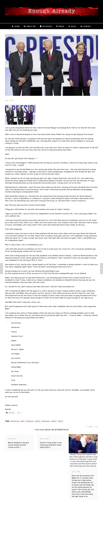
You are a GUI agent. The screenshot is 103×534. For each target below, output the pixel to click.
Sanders (53, 421)
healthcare (29, 421)
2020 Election (14, 421)
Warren (60, 421)
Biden (22, 421)
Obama (37, 421)
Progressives (45, 421)
